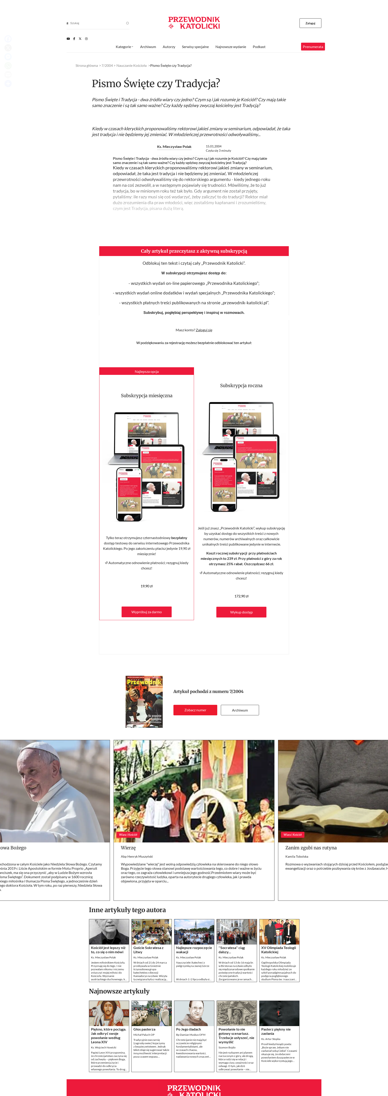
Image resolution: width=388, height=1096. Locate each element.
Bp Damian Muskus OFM (190, 1034)
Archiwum (240, 710)
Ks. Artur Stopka (270, 1039)
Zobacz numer (195, 710)
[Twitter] (80, 38)
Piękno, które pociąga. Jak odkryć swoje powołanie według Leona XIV (108, 1035)
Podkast (259, 46)
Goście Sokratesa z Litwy (148, 949)
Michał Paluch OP (143, 1034)
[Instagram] (86, 38)
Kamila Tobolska (296, 856)
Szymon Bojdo (227, 1047)
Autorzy (169, 46)
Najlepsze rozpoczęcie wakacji (194, 949)
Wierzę (128, 847)
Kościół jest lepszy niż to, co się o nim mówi (108, 949)
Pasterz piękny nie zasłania (276, 1031)
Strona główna (87, 65)
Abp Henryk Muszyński (137, 856)
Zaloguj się (204, 330)
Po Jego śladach (188, 1029)
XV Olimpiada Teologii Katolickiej (278, 949)
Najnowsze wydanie (230, 46)
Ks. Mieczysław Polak (174, 146)
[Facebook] (74, 38)
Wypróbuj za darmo (146, 612)
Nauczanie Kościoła (131, 65)
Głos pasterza (144, 1029)
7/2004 (237, 691)
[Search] (67, 23)
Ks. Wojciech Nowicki (103, 1047)
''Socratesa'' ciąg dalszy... (232, 949)
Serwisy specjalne (195, 46)
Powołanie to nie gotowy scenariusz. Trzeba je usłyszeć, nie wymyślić (236, 1035)
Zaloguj (311, 23)
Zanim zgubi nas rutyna (311, 847)
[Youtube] (68, 38)
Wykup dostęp (241, 612)
